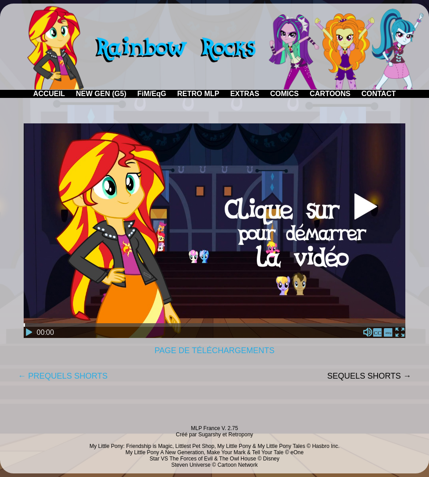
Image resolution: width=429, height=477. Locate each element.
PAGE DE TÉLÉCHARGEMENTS (214, 350)
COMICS (284, 93)
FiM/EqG (151, 93)
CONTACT (379, 93)
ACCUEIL (49, 93)
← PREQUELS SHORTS (63, 375)
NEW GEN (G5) (101, 93)
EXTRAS (244, 93)
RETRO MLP (198, 93)
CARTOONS (330, 93)
